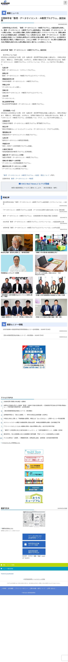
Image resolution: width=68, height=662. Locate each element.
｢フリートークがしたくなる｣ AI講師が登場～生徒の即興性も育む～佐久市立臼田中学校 (29, 426)
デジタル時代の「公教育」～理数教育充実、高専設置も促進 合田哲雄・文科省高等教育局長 (31, 438)
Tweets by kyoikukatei (7, 573)
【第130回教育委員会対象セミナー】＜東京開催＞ (18, 411)
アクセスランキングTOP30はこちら (11, 442)
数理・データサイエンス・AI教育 (22, 178)
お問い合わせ (51, 588)
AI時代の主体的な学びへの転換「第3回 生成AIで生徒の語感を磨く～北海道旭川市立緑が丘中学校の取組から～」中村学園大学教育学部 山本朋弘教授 (35, 406)
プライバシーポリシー (21, 588)
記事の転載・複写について (37, 588)
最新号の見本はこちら (7, 528)
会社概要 (10, 588)
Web (39, 556)
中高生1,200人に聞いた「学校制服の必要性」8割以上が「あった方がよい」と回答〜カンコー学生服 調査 (34, 418)
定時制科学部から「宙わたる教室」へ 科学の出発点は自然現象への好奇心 (26, 414)
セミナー (27, 557)
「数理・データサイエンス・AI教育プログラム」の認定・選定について (25, 175)
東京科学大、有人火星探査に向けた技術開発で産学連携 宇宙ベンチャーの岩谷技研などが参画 (31, 434)
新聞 (35, 556)
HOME (4, 588)
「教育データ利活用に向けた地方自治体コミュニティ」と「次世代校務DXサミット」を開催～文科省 (33, 430)
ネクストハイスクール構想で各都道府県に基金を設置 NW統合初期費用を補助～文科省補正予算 (32, 422)
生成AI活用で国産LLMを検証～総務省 (15, 401)
